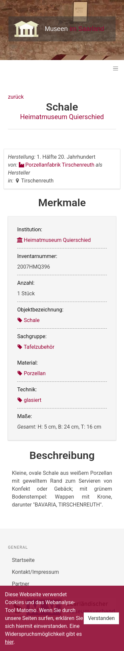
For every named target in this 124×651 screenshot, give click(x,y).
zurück (15, 97)
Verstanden (101, 618)
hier (9, 642)
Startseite (23, 560)
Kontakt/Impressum (35, 572)
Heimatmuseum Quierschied (62, 117)
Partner (20, 584)
